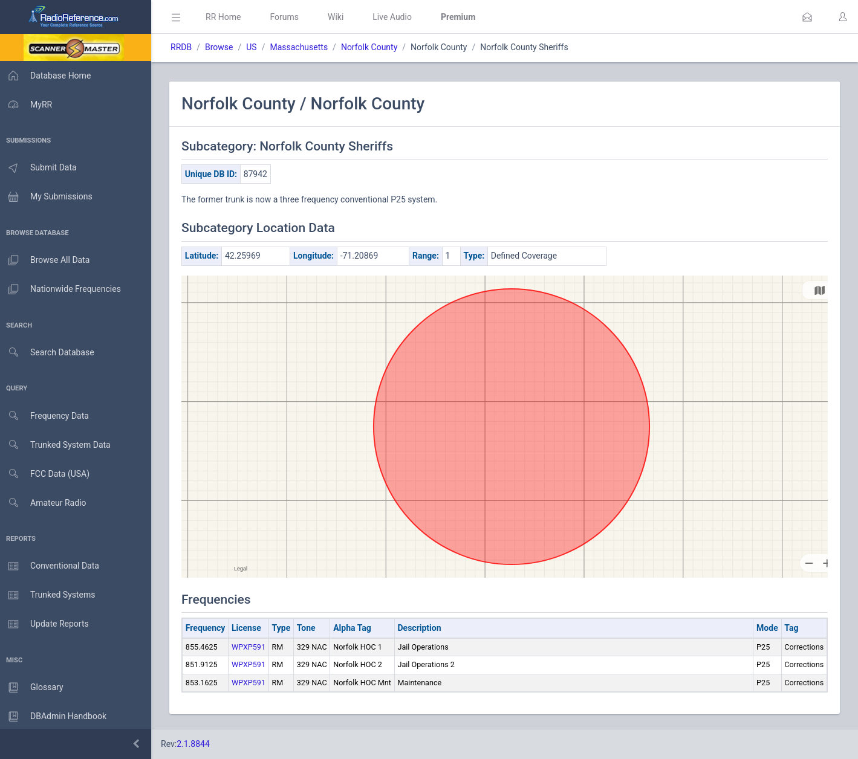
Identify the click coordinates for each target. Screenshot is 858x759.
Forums (287, 17)
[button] (807, 17)
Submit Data (40, 168)
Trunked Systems (49, 595)
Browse (222, 47)
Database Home (47, 75)
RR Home (226, 17)
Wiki (339, 17)
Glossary (33, 687)
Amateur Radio (45, 503)
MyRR (28, 104)
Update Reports (46, 624)
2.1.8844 (196, 744)
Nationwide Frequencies (62, 289)
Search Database (49, 352)
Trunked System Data (57, 445)
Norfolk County (373, 47)
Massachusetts (302, 47)
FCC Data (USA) (46, 474)
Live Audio (395, 17)
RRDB (184, 47)
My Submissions (48, 197)
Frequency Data (46, 416)
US (255, 47)
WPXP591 (252, 646)
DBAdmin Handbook (55, 716)
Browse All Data (46, 260)
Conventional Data (51, 566)
